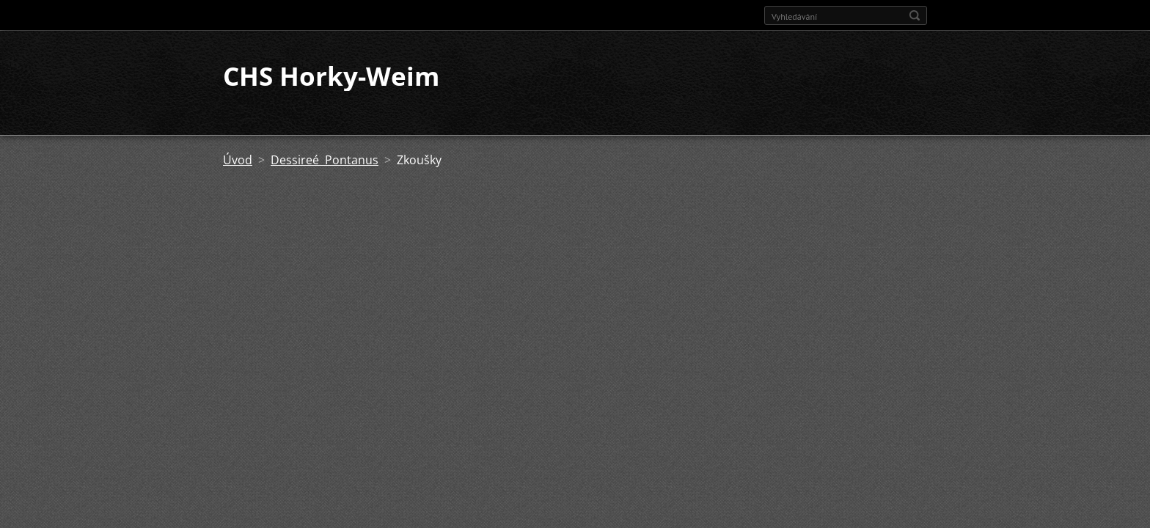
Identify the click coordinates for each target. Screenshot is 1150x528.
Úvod (237, 160)
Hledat (915, 15)
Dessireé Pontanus (324, 160)
